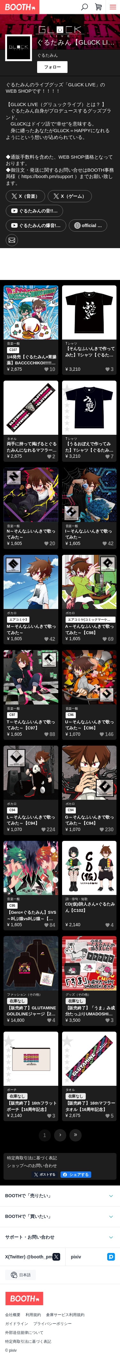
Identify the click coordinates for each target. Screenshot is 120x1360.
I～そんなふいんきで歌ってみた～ (88, 534)
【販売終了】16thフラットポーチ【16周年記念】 (32, 1106)
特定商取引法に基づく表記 (28, 1341)
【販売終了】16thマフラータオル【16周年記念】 (90, 1106)
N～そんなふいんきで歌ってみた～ (31, 534)
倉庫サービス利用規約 (65, 1315)
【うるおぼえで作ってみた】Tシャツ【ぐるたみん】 (88, 447)
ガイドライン (16, 1324)
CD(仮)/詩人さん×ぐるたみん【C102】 (90, 907)
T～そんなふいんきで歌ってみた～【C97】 (31, 725)
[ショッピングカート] (99, 7)
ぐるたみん (47, 55)
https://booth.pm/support (47, 176)
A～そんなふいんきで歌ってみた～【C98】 (89, 629)
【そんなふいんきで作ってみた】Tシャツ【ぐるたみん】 (90, 352)
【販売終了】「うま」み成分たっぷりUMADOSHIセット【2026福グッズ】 (90, 1011)
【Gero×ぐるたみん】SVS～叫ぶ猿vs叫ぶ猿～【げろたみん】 (31, 916)
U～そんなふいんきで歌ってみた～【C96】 (89, 725)
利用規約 (33, 1315)
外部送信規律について (24, 1333)
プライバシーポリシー (52, 1324)
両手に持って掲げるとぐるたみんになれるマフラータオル (32, 447)
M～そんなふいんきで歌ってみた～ (31, 629)
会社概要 (12, 1315)
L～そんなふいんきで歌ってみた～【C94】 (31, 820)
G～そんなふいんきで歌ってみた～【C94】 (89, 820)
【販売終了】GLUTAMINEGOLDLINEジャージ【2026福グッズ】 (31, 1011)
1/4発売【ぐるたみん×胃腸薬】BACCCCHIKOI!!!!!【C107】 (31, 360)
